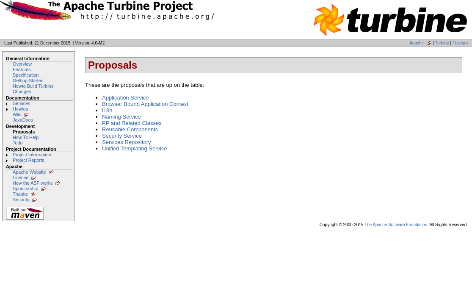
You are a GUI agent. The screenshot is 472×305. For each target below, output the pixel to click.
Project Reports (28, 160)
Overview (22, 64)
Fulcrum (460, 43)
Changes (22, 91)
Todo (17, 142)
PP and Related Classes (132, 123)
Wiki (17, 114)
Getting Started (28, 80)
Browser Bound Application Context (145, 104)
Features (22, 69)
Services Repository (126, 142)
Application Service (125, 97)
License (20, 177)
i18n (107, 110)
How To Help (26, 137)
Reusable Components (130, 129)
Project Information (32, 154)
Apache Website (29, 172)
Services (21, 103)
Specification (26, 75)
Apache (416, 43)
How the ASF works (32, 183)
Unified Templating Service (134, 148)
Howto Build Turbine (33, 86)
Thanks (20, 194)
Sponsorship (25, 188)
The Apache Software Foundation (395, 224)
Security (21, 199)
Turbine (442, 43)
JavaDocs (23, 119)
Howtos (20, 108)
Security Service (122, 136)
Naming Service (121, 117)
